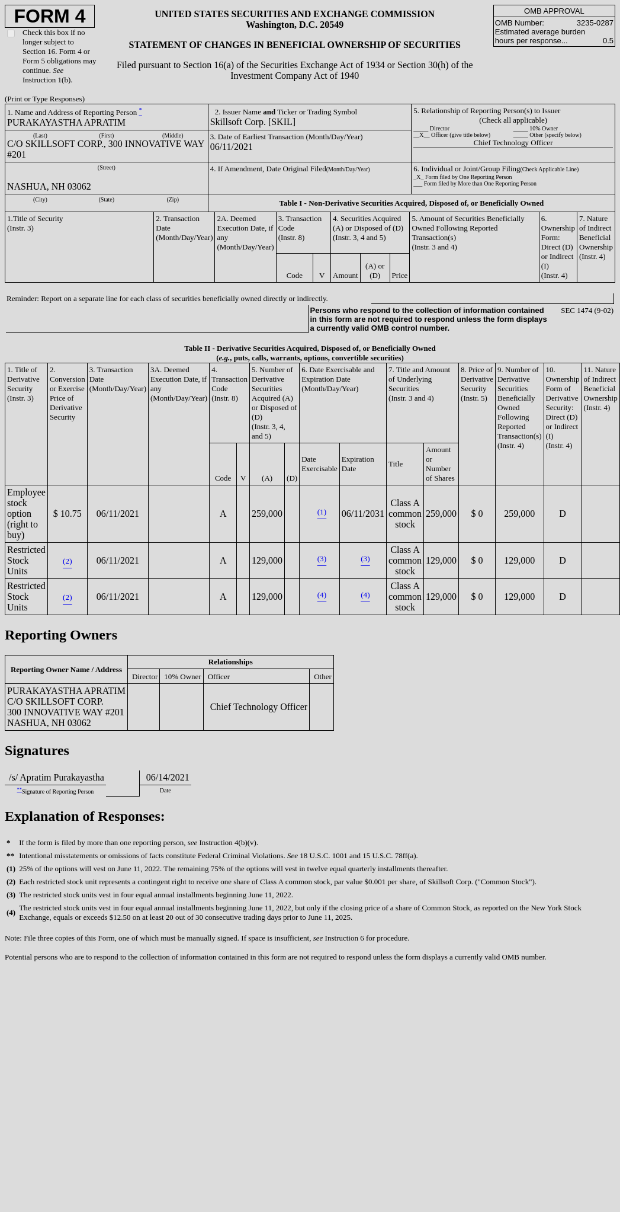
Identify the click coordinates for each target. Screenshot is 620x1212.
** (19, 789)
